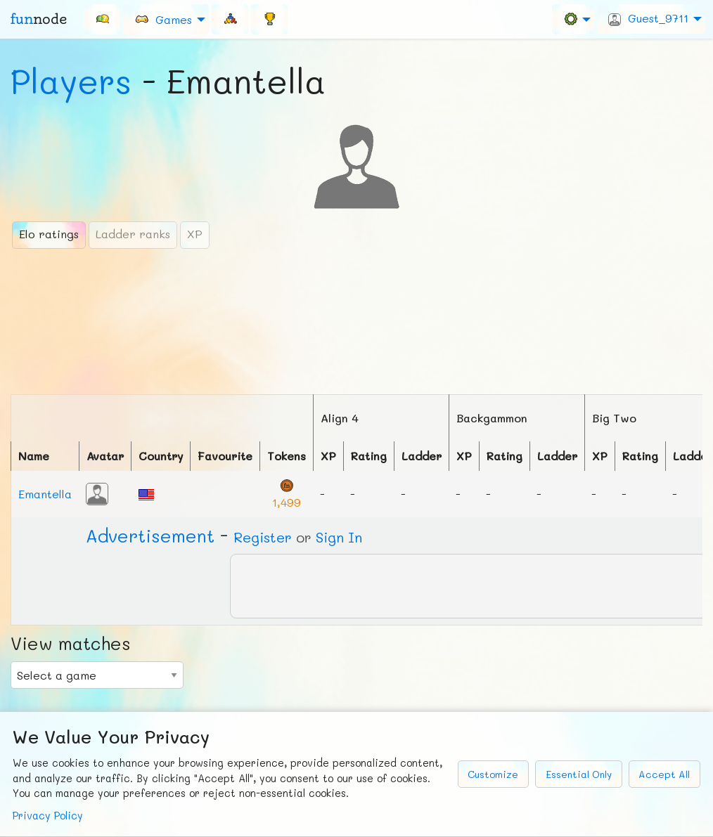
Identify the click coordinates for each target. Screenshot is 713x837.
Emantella (45, 493)
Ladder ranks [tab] (133, 233)
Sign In (339, 537)
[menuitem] (102, 19)
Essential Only (579, 774)
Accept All (664, 774)
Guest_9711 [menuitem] (648, 18)
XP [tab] (195, 233)
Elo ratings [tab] (49, 233)
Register (262, 537)
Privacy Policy (48, 815)
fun (39, 19)
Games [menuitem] (163, 18)
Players (71, 81)
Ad (150, 535)
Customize (493, 774)
